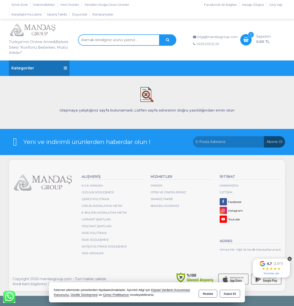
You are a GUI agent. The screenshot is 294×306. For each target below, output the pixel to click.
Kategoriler (39, 68)
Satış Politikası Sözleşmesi (104, 246)
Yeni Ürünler (93, 253)
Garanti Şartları (96, 219)
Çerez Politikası (95, 199)
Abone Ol (274, 142)
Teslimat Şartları (96, 226)
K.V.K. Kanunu (92, 185)
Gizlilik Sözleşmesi (98, 192)
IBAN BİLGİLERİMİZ (165, 206)
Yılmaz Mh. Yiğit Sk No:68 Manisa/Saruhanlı (250, 249)
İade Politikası (94, 233)
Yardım (156, 185)
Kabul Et (230, 293)
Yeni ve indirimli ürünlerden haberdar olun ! (87, 141)
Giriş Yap (276, 5)
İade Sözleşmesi (95, 239)
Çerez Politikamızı (116, 295)
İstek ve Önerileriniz (168, 192)
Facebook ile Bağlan (220, 5)
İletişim (226, 192)
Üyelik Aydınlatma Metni (102, 206)
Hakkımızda (229, 185)
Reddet (208, 293)
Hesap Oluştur (253, 5)
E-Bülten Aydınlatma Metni (104, 212)
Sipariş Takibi (57, 14)
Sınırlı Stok (19, 5)
